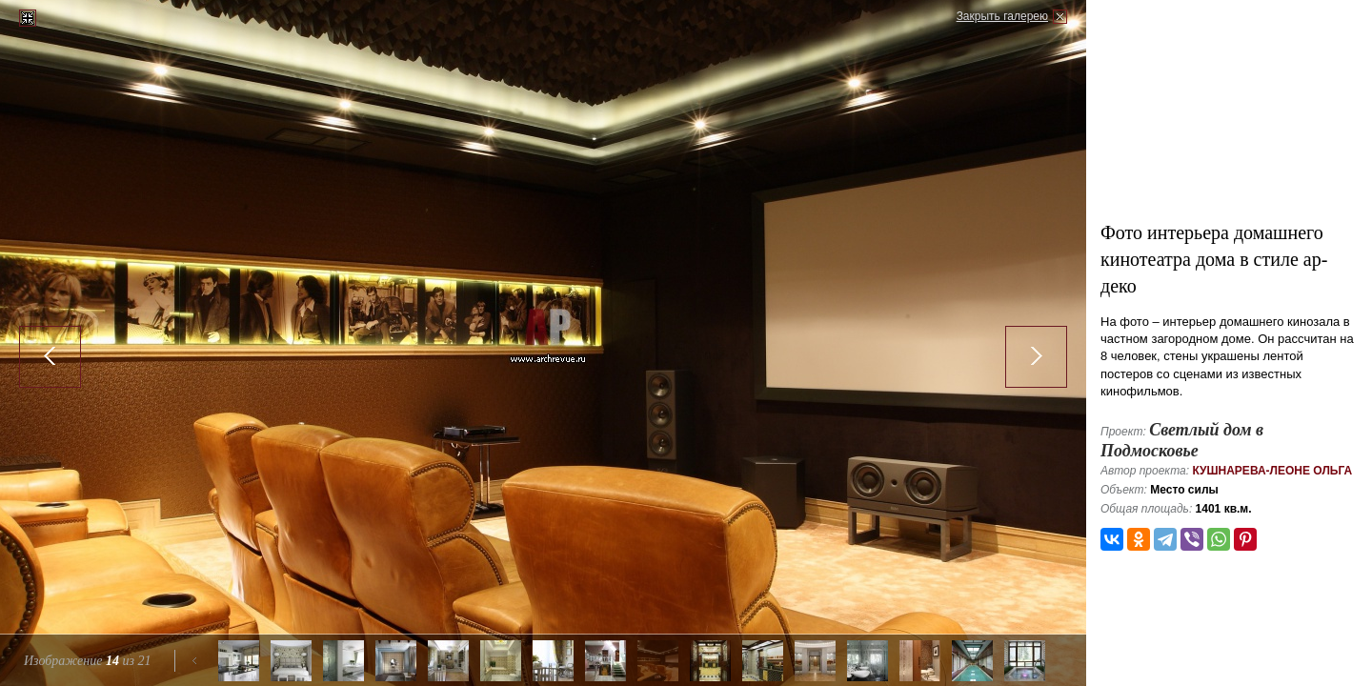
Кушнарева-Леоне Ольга (1272, 470)
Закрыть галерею (1002, 16)
